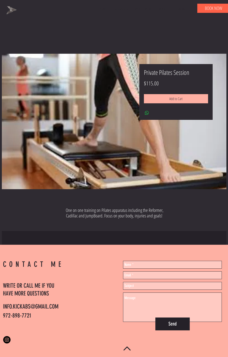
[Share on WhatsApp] (147, 113)
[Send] (172, 324)
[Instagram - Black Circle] (7, 339)
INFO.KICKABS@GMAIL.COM (30, 306)
